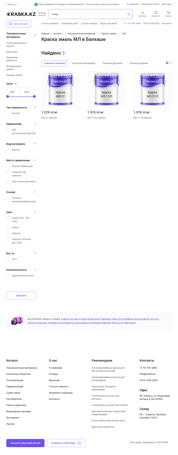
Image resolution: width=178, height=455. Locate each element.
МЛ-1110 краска (142, 117)
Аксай (142, 319)
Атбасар (52, 322)
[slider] (7, 96)
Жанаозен (95, 322)
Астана (74, 319)
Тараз (115, 319)
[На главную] (21, 15)
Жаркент (106, 322)
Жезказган (118, 322)
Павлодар (105, 319)
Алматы (65, 319)
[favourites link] (156, 12)
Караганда (94, 319)
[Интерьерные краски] (20, 68)
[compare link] (142, 12)
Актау (150, 319)
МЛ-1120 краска (96, 117)
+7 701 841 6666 (148, 367)
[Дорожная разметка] (20, 59)
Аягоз (60, 322)
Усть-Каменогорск (129, 319)
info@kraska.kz (148, 374)
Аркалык (42, 322)
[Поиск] (90, 14)
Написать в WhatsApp (66, 443)
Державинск (82, 322)
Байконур (69, 322)
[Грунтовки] (20, 51)
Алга (156, 319)
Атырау (83, 319)
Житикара (130, 322)
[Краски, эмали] (20, 74)
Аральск (32, 322)
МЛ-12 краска (49, 117)
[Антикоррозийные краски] (20, 44)
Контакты (167, 23)
